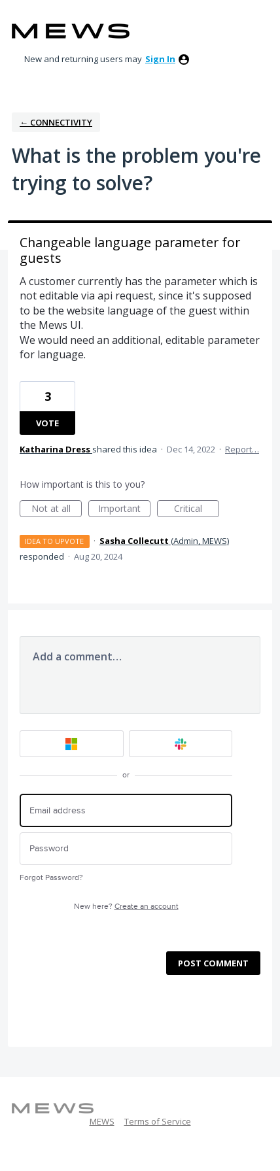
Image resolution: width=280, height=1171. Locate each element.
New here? (126, 906)
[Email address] (126, 810)
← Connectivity (56, 122)
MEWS (102, 1121)
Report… (242, 449)
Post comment (213, 963)
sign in (160, 59)
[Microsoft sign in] (72, 743)
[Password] (126, 849)
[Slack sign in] (181, 743)
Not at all (56, 509)
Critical (196, 509)
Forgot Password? (51, 878)
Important (124, 509)
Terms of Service (157, 1121)
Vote (47, 423)
